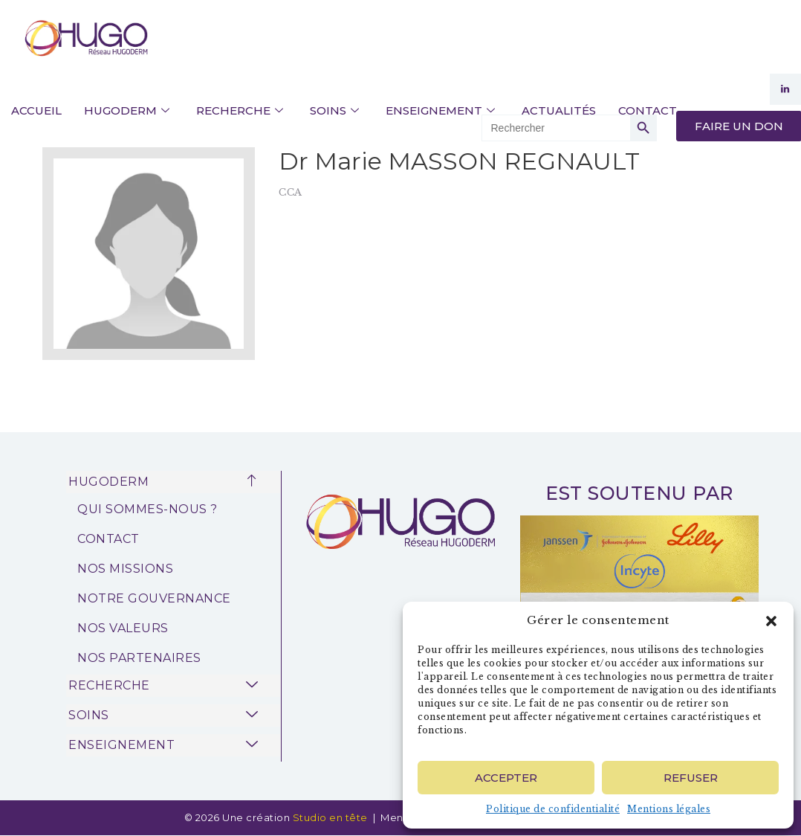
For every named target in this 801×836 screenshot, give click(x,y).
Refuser (691, 778)
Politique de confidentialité (553, 808)
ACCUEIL (36, 110)
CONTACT (647, 110)
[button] (771, 621)
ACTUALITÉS (559, 110)
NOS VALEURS (123, 628)
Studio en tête (332, 817)
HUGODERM (126, 111)
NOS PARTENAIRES (139, 658)
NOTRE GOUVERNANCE (154, 598)
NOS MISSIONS (125, 569)
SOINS (334, 111)
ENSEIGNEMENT (440, 111)
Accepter (506, 778)
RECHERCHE (239, 111)
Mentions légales (668, 808)
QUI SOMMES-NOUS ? (147, 509)
